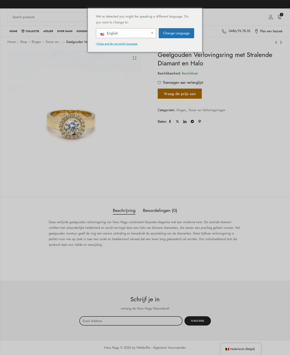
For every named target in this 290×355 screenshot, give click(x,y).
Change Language (176, 33)
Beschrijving (124, 210)
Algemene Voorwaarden (169, 347)
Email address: (130, 321)
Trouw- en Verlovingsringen (54, 42)
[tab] (124, 210)
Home (11, 42)
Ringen (36, 42)
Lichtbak (134, 58)
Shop (23, 42)
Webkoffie (143, 347)
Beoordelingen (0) (160, 210)
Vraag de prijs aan (180, 93)
